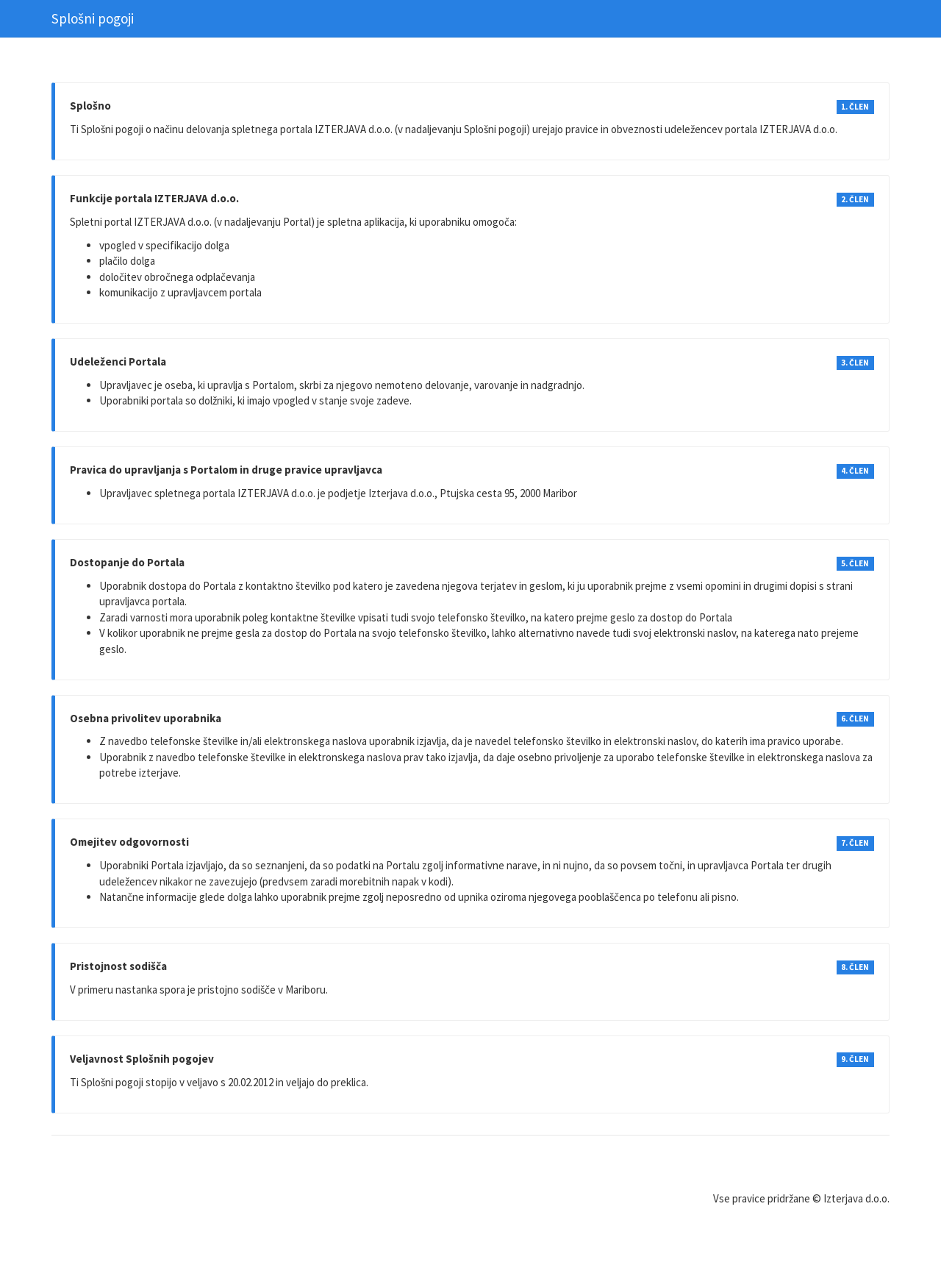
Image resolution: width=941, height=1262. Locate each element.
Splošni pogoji (92, 18)
